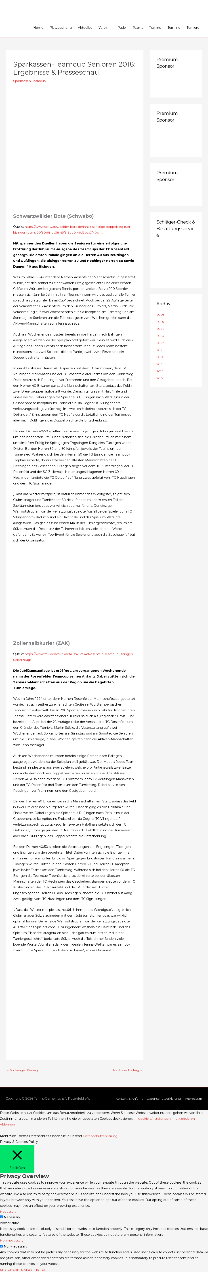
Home (38, 28)
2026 (160, 315)
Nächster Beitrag (127, 1070)
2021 (160, 350)
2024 (160, 329)
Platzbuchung (61, 28)
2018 (160, 371)
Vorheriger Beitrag (22, 1070)
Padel (122, 28)
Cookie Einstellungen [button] (154, 1118)
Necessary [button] (8, 1211)
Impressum (193, 1099)
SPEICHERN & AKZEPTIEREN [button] (24, 1269)
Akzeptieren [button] (186, 1118)
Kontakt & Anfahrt (127, 1099)
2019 (160, 364)
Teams (138, 28)
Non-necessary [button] (11, 1240)
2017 (160, 378)
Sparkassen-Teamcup (29, 81)
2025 (160, 322)
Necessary (12, 1217)
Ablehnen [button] (7, 1124)
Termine (174, 28)
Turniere (193, 28)
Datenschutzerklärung (162, 1099)
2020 (160, 357)
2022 (160, 343)
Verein (103, 28)
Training (155, 28)
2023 (160, 336)
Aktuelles (85, 28)
